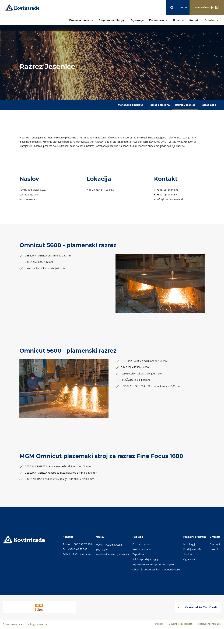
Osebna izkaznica (142, 544)
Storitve (210, 20)
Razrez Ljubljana (159, 104)
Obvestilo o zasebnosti (180, 623)
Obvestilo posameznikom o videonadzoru (156, 569)
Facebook (214, 544)
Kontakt (194, 20)
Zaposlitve (138, 554)
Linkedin (214, 549)
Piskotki (159, 623)
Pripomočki (156, 20)
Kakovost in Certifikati (201, 607)
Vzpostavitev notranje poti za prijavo (153, 564)
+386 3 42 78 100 (82, 544)
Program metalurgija (112, 20)
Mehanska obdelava (131, 104)
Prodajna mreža (79, 20)
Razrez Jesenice (185, 104)
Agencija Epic (214, 623)
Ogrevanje (137, 20)
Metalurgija (189, 544)
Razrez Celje (208, 104)
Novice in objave (141, 549)
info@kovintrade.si (81, 554)
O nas (176, 20)
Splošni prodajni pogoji (145, 559)
